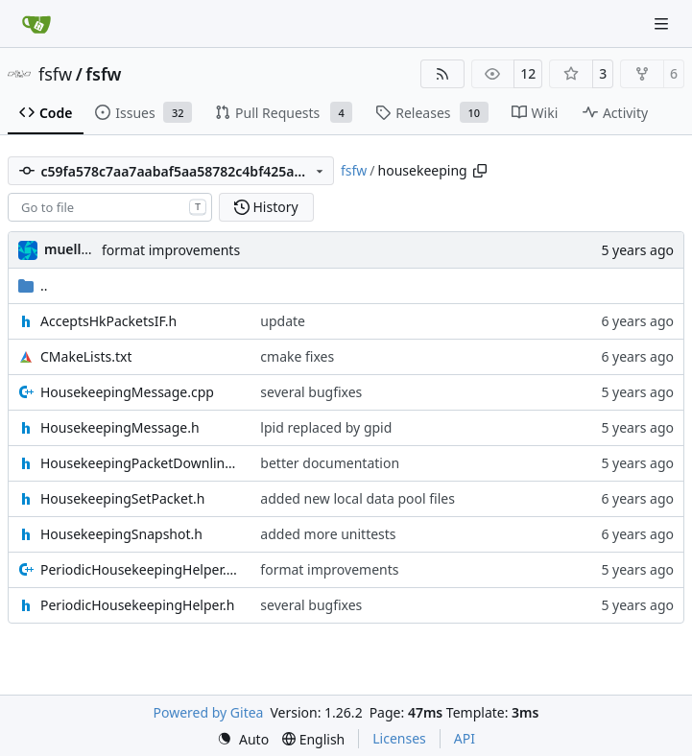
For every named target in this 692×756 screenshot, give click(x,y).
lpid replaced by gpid (326, 427)
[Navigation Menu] (663, 23)
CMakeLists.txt (85, 356)
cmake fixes (297, 356)
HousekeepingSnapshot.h (121, 534)
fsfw (55, 73)
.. (33, 285)
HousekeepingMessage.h (120, 427)
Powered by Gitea (209, 712)
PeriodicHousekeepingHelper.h (137, 605)
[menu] (243, 739)
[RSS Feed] (442, 73)
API (464, 738)
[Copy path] (480, 170)
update (282, 321)
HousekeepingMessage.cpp (127, 392)
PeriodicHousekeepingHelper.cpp (140, 569)
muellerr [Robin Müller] (72, 249)
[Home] (36, 24)
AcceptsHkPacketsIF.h (108, 321)
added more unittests (327, 534)
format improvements (171, 250)
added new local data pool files (357, 498)
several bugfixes (311, 392)
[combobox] (110, 207)
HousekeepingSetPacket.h (122, 498)
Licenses (399, 738)
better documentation (329, 463)
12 (528, 73)
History (266, 207)
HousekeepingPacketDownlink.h (140, 463)
